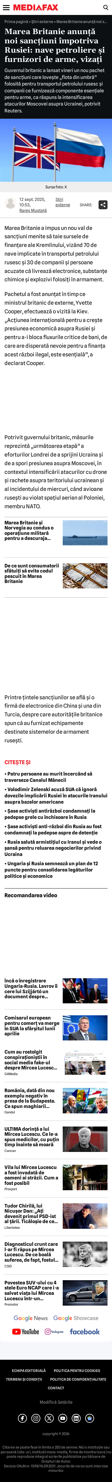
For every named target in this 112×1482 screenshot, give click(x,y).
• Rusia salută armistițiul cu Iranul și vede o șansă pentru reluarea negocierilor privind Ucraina (53, 848)
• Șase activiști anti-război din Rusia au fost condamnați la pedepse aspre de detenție (53, 830)
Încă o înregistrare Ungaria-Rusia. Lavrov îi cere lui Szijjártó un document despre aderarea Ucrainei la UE (31, 988)
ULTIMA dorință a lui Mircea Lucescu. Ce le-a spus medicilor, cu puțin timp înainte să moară (31, 1137)
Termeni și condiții (24, 1379)
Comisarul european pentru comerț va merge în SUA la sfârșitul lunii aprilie (31, 1025)
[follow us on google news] (31, 1319)
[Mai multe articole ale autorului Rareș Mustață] (10, 203)
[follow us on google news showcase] (75, 1319)
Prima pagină (16, 21)
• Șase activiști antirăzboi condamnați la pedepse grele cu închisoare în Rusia (49, 814)
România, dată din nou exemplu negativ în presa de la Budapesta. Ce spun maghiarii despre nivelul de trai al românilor (31, 1098)
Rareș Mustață (33, 210)
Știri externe (42, 21)
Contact (56, 1388)
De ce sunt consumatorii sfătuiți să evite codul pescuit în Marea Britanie (31, 573)
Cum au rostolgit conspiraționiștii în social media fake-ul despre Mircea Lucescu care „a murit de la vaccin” (30, 1059)
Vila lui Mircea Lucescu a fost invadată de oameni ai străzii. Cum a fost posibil (31, 1175)
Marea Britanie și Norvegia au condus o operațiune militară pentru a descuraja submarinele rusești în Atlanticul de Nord (29, 530)
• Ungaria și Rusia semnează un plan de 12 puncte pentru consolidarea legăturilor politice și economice (51, 870)
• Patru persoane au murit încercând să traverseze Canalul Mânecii (48, 777)
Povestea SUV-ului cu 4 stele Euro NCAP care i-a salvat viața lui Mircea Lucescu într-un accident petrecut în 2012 (31, 1290)
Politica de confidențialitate (78, 1379)
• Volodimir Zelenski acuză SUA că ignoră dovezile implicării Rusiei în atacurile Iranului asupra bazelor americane (56, 796)
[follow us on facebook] (85, 1332)
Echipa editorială (29, 1371)
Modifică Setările (56, 1402)
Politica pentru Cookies (77, 1371)
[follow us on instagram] (54, 1332)
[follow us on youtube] (25, 1332)
